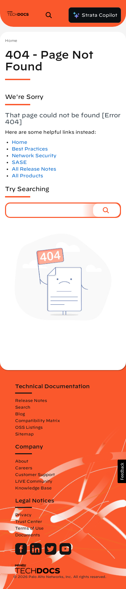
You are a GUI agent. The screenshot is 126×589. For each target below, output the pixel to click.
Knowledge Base (33, 487)
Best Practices (30, 149)
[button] (106, 210)
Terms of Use (29, 528)
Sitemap (24, 433)
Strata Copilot (94, 15)
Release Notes (31, 400)
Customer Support (35, 474)
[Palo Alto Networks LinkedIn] (36, 553)
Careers (23, 467)
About (21, 461)
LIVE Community (33, 481)
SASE (19, 162)
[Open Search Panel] (51, 15)
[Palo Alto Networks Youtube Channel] (65, 553)
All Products (27, 175)
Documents (27, 534)
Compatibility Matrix (37, 420)
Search (22, 407)
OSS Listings (29, 427)
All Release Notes (34, 169)
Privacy (23, 514)
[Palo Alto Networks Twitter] (51, 553)
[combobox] (49, 210)
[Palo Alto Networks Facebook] (21, 553)
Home (11, 40)
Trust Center (28, 521)
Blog (20, 413)
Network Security (34, 155)
